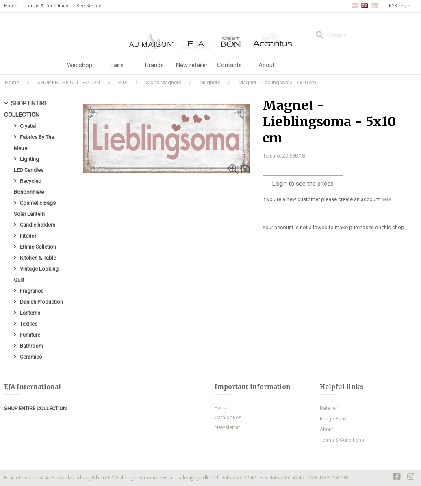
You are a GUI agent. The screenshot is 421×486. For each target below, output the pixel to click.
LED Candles (28, 170)
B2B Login (399, 6)
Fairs (117, 65)
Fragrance (31, 291)
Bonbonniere (29, 192)
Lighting (29, 159)
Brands (154, 65)
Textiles (28, 324)
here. (387, 199)
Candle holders (37, 225)
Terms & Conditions (47, 6)
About (266, 65)
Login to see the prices (303, 183)
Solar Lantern (29, 214)
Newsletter (227, 427)
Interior (28, 236)
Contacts (229, 65)
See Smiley (88, 6)
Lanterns (30, 313)
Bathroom (31, 346)
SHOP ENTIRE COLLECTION (68, 82)
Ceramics (31, 357)
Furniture (30, 335)
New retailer (192, 65)
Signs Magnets (163, 82)
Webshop (79, 65)
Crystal (28, 126)
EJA (123, 82)
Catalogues (228, 417)
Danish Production (41, 302)
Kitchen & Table (38, 258)
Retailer (328, 408)
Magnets (210, 82)
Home (10, 6)
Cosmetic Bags (38, 203)
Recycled (30, 181)
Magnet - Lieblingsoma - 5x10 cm (277, 82)
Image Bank (333, 419)
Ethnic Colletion (38, 247)
